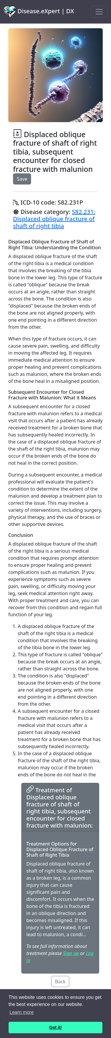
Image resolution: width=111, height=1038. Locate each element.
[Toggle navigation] (99, 12)
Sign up (71, 953)
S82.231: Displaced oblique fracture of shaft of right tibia (54, 219)
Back (60, 981)
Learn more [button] (21, 1012)
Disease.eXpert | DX (39, 11)
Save (22, 179)
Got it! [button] (55, 1027)
